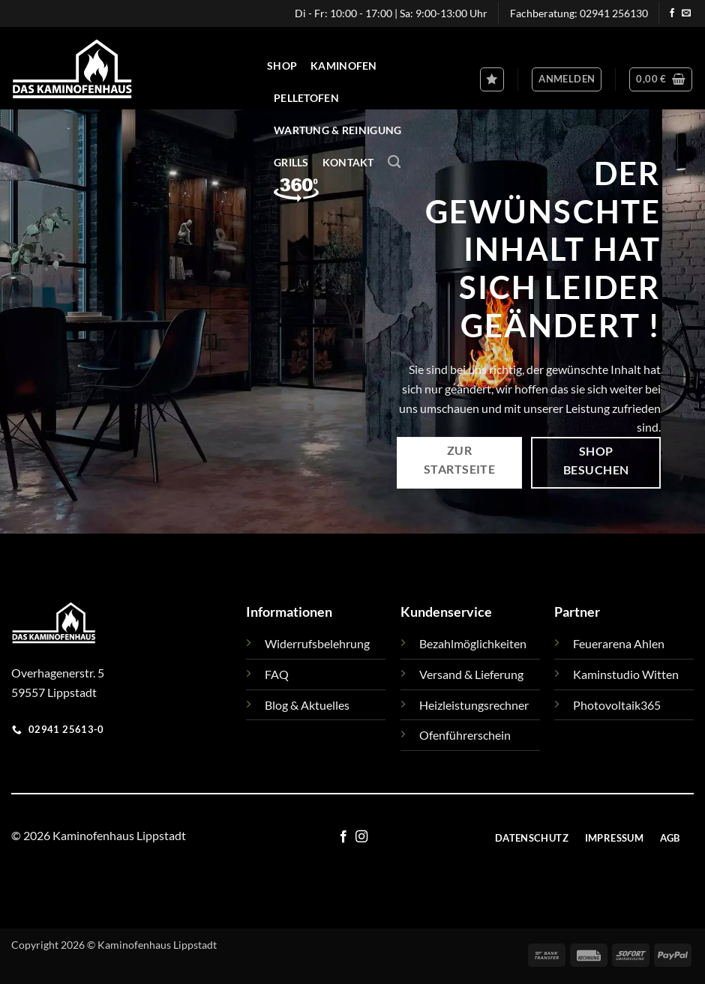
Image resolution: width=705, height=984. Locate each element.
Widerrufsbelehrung (317, 643)
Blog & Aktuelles (307, 705)
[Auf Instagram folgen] (362, 837)
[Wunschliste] (492, 79)
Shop (282, 65)
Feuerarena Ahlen (618, 643)
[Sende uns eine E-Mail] (686, 13)
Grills (291, 162)
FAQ (277, 674)
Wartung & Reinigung (337, 130)
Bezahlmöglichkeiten (472, 643)
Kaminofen (343, 65)
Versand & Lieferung (471, 674)
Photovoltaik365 (617, 705)
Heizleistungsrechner (474, 705)
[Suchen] (394, 162)
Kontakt (348, 162)
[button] (567, 79)
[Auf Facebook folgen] (672, 13)
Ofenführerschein (465, 735)
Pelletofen (306, 97)
